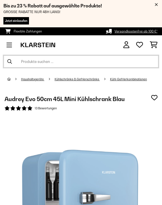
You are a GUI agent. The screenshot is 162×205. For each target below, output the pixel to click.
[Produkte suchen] (81, 61)
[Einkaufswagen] (153, 45)
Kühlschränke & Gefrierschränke (77, 79)
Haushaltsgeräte (32, 79)
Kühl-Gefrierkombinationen (128, 79)
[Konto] (126, 45)
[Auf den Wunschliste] (154, 98)
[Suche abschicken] (9, 61)
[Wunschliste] (139, 45)
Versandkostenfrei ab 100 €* (136, 31)
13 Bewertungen (46, 108)
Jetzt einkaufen (16, 21)
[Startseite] (14, 79)
